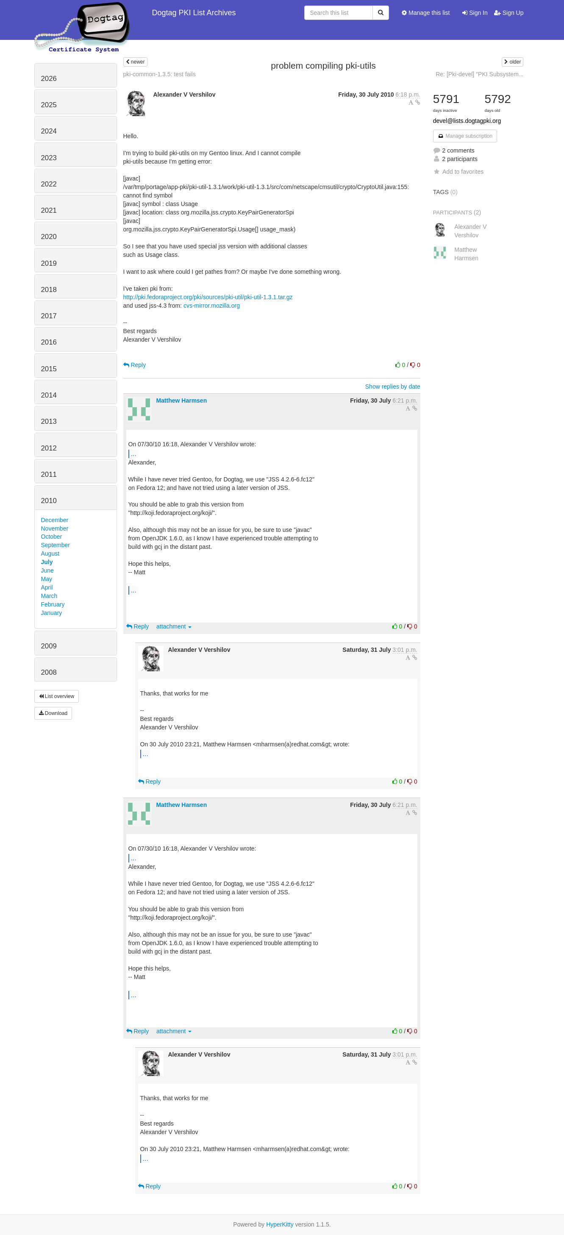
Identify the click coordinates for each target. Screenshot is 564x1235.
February (53, 604)
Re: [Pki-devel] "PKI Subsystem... (479, 74)
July (47, 562)
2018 (49, 290)
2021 (49, 210)
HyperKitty (280, 1224)
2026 (49, 79)
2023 (49, 158)
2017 (49, 316)
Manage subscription (465, 136)
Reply (134, 365)
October (51, 536)
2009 (49, 646)
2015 (49, 369)
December (55, 520)
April (47, 587)
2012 (49, 448)
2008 (49, 672)
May (46, 579)
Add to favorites (458, 171)
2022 (49, 184)
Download (53, 713)
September (55, 545)
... (133, 453)
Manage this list (426, 12)
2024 (49, 131)
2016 (49, 342)
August (50, 553)
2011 (49, 474)
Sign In (474, 12)
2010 (49, 501)
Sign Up (509, 12)
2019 (49, 263)
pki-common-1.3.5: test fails (159, 74)
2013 (49, 421)
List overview (57, 696)
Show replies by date (392, 386)
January (51, 612)
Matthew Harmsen (181, 400)
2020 (49, 237)
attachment (174, 626)
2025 (49, 105)
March (49, 595)
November (55, 528)
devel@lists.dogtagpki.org (467, 120)
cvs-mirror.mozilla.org (211, 305)
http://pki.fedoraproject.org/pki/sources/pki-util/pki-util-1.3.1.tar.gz (208, 297)
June (47, 570)
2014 (49, 395)
